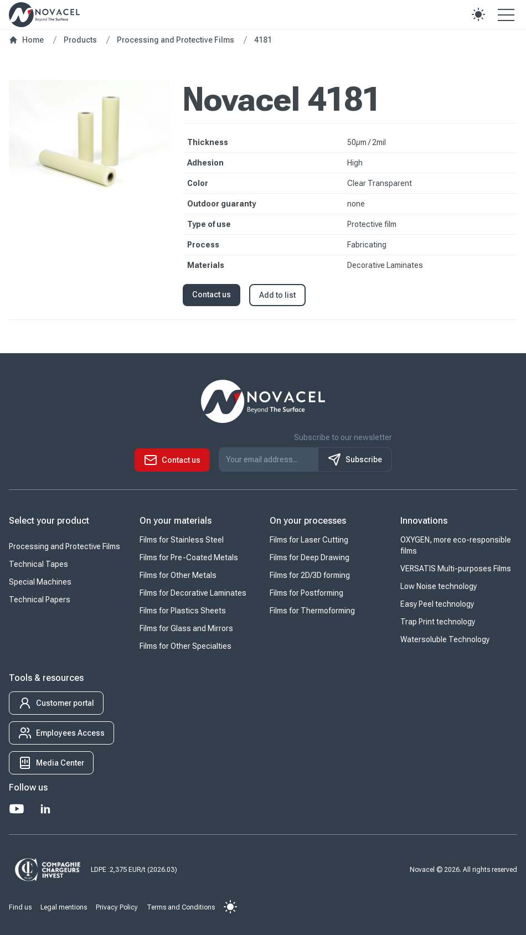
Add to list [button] (277, 295)
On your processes (308, 520)
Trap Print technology (437, 621)
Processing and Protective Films (64, 546)
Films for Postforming (306, 592)
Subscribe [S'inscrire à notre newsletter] (355, 459)
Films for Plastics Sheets (183, 610)
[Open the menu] (506, 14)
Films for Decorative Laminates (193, 592)
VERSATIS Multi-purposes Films (455, 568)
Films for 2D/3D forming (310, 575)
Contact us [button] (211, 294)
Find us (20, 907)
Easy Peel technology (437, 604)
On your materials (176, 520)
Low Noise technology (438, 586)
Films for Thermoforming (312, 610)
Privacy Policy (117, 907)
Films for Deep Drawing (309, 557)
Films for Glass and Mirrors (186, 628)
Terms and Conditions (181, 907)
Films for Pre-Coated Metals (189, 557)
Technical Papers (39, 599)
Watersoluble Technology (444, 639)
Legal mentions (63, 907)
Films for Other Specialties (185, 646)
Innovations (423, 520)
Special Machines (40, 581)
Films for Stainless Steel (182, 539)
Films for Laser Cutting (309, 539)
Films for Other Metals (178, 575)
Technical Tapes (38, 564)
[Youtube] (16, 809)
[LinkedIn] (45, 809)
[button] (478, 14)
